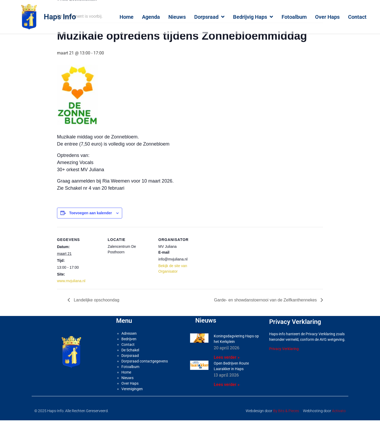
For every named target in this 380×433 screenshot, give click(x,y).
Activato (339, 423)
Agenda (151, 17)
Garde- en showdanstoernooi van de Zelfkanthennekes (266, 312)
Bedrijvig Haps (253, 17)
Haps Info (60, 16)
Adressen (129, 346)
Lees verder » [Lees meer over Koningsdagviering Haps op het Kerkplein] (227, 370)
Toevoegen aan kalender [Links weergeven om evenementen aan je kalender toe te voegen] (90, 226)
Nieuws (177, 17)
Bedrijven (128, 352)
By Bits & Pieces (286, 423)
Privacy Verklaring (284, 361)
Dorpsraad (209, 17)
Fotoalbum (294, 17)
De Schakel (130, 363)
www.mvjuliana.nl (71, 293)
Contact (357, 17)
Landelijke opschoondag (96, 312)
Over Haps (327, 17)
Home (127, 17)
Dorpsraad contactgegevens (144, 374)
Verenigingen (132, 401)
